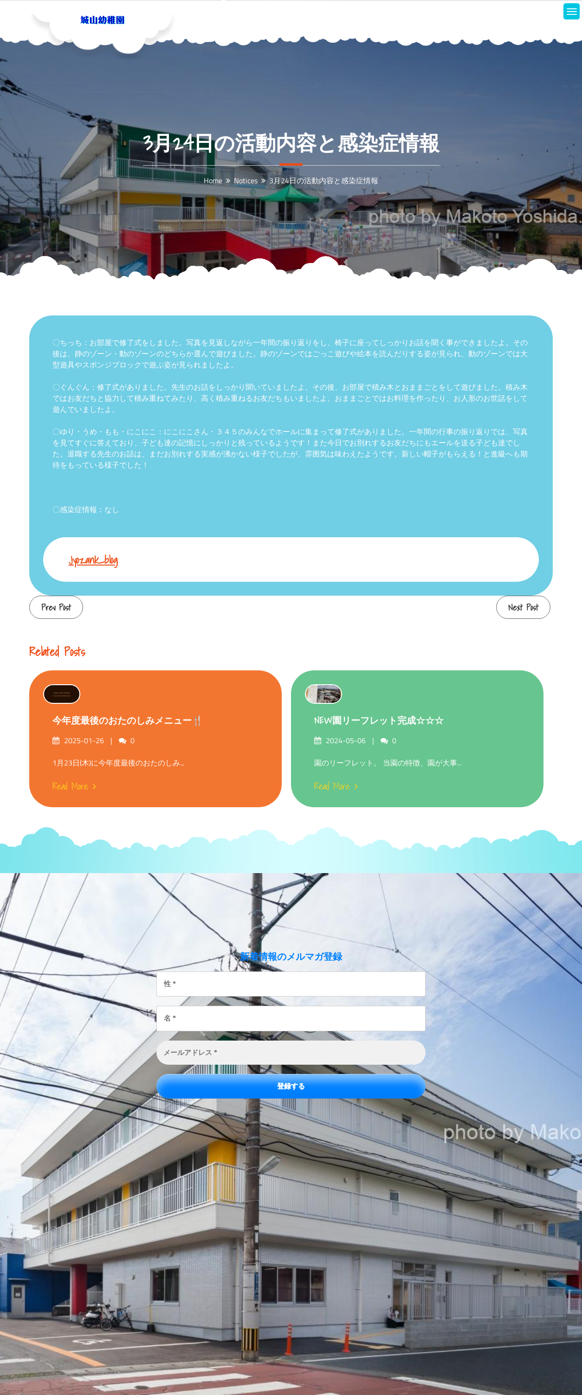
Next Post (523, 607)
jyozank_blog (93, 560)
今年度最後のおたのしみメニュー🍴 (127, 720)
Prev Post (56, 607)
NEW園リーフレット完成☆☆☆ (379, 720)
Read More (74, 786)
